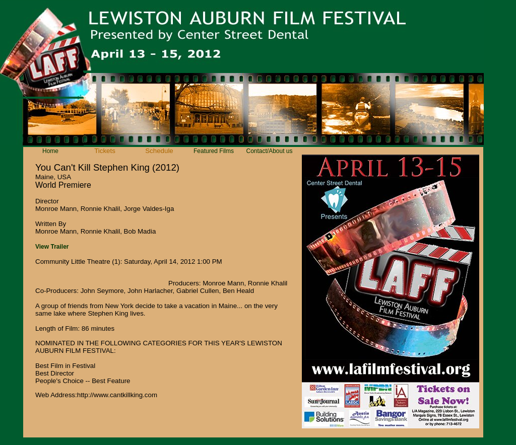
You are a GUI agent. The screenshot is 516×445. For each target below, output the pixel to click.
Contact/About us (269, 151)
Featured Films (214, 151)
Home (50, 151)
